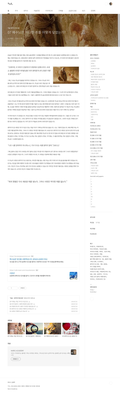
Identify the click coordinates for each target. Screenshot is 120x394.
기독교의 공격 (94, 171)
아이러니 (93, 100)
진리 (92, 117)
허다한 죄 (92, 246)
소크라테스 (100, 261)
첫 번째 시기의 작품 (95, 135)
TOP (110, 383)
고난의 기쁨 (94, 168)
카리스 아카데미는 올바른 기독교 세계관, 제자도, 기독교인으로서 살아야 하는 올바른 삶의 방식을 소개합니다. (40, 355)
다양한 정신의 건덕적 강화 (98, 74)
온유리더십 (94, 112)
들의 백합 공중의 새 (95, 259)
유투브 (92, 299)
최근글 (92, 222)
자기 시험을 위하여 (96, 151)
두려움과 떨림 (94, 82)
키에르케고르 (99, 246)
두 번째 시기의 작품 (95, 138)
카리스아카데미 (94, 249)
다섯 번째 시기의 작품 (96, 148)
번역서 (26, 10)
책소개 (92, 72)
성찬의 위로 (94, 173)
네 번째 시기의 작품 (95, 145)
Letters (93, 207)
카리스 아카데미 (94, 58)
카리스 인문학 (11, 383)
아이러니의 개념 (94, 271)
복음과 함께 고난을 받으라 (98, 79)
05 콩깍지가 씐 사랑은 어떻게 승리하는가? (22, 309)
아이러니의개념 (94, 251)
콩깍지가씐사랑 (18, 299)
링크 (83, 10)
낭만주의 (99, 274)
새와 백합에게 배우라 (96, 77)
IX (91, 199)
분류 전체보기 (94, 55)
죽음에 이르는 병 (95, 87)
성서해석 (93, 66)
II (91, 181)
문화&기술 (93, 103)
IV (91, 186)
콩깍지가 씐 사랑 (94, 264)
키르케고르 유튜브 (95, 126)
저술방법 (37, 10)
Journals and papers (96, 176)
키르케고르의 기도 (95, 129)
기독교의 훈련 (94, 92)
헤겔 (101, 254)
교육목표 (93, 61)
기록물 (61, 10)
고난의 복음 (107, 251)
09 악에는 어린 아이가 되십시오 (19, 302)
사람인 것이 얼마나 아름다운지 (98, 276)
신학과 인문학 (94, 95)
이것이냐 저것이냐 (96, 89)
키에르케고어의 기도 (105, 271)
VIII (91, 196)
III (91, 184)
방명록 (93, 10)
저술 (11, 299)
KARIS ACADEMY (17, 351)
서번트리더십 (94, 114)
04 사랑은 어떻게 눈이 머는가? (18, 312)
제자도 (92, 63)
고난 (103, 259)
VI (91, 191)
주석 (16, 10)
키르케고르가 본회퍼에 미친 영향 (99, 98)
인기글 (98, 222)
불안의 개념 (94, 84)
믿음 (91, 274)
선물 (92, 119)
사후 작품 (92, 160)
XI (91, 204)
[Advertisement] (43, 268)
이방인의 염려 (94, 165)
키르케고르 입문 (95, 68)
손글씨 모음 (72, 10)
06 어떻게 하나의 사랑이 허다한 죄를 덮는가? (23, 307)
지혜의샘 (92, 123)
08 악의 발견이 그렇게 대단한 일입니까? (21, 305)
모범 (95, 274)
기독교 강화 (93, 163)
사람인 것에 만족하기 (95, 256)
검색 (106, 3)
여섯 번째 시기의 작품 (96, 156)
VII (91, 194)
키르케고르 (49, 10)
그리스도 (105, 274)
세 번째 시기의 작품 (95, 142)
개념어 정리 (93, 132)
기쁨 (101, 264)
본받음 (105, 264)
